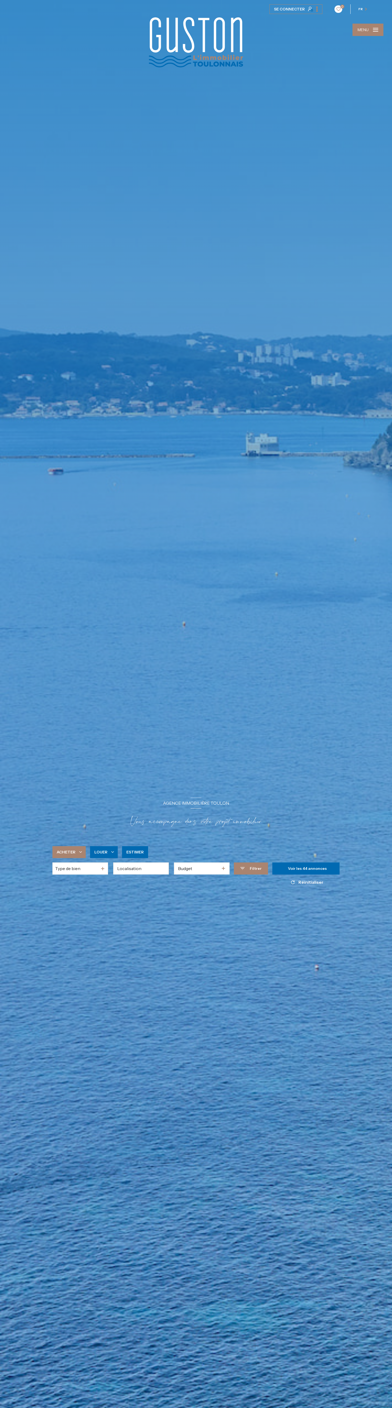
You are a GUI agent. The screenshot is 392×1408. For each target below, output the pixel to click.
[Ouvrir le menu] (367, 30)
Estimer (135, 851)
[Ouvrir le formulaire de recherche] (251, 868)
